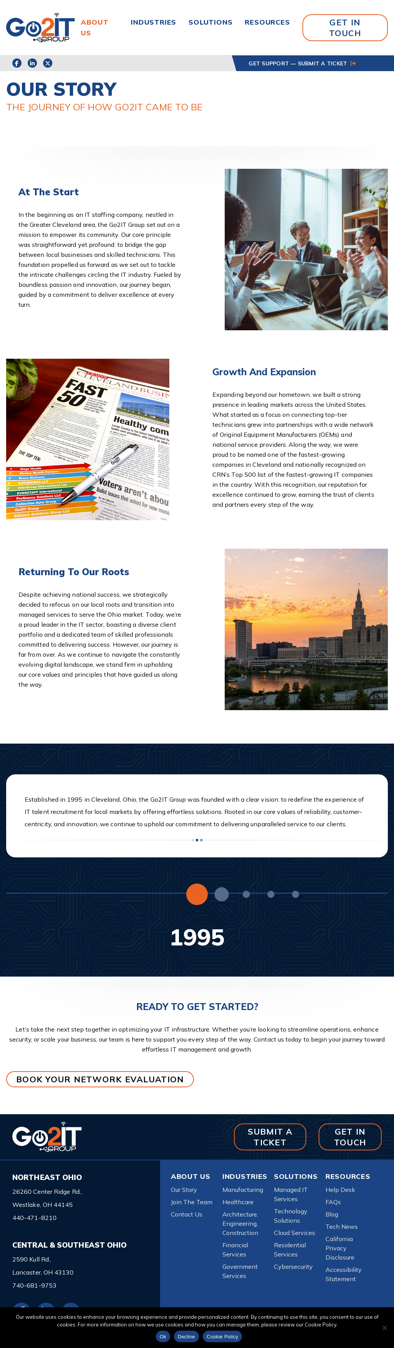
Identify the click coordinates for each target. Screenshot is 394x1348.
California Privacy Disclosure (340, 1248)
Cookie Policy (222, 1337)
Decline (186, 1337)
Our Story (184, 1189)
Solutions (210, 22)
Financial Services (235, 1249)
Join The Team (191, 1202)
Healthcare (238, 1202)
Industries (153, 22)
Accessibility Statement (344, 1274)
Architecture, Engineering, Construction (240, 1223)
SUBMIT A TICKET (270, 1136)
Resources (267, 22)
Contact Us (186, 1214)
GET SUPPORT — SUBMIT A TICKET (302, 63)
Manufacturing (242, 1189)
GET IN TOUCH (345, 27)
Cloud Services (294, 1232)
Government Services (240, 1271)
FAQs (333, 1202)
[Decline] (384, 1327)
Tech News (342, 1226)
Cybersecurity (293, 1266)
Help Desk (340, 1189)
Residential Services (290, 1249)
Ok (163, 1337)
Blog (332, 1214)
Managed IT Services (291, 1194)
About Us (190, 1176)
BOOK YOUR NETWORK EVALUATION (100, 1079)
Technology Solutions (290, 1215)
